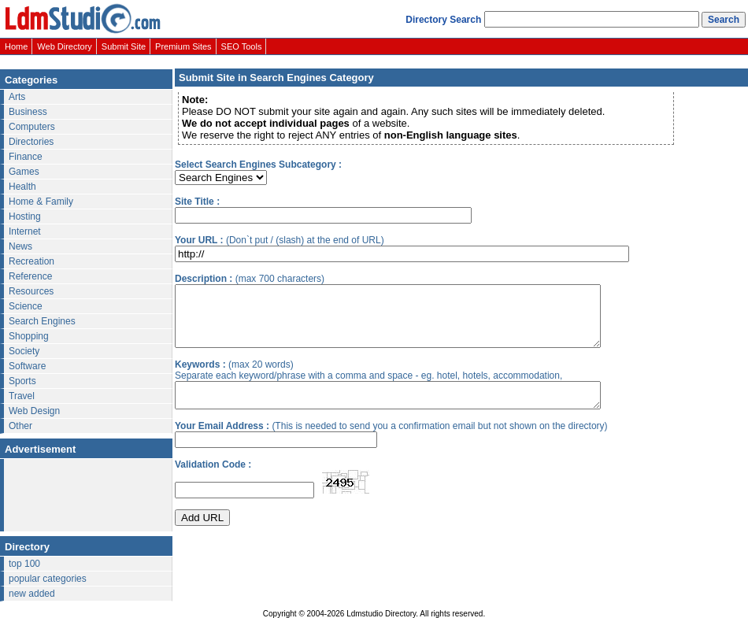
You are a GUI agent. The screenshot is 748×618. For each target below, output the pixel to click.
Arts (17, 96)
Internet (25, 231)
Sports (22, 381)
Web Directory (64, 46)
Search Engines (42, 321)
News (20, 246)
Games (24, 171)
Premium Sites (183, 46)
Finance (26, 156)
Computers (32, 126)
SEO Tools (241, 46)
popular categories (48, 578)
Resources (31, 291)
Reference (30, 276)
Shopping (29, 336)
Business (28, 111)
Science (26, 306)
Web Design (34, 410)
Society (24, 351)
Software (27, 366)
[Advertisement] (82, 496)
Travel (22, 396)
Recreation (31, 261)
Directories (31, 141)
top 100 (24, 563)
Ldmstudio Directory (381, 613)
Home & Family (41, 201)
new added (32, 593)
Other (20, 425)
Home (16, 46)
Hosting (25, 216)
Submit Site (124, 46)
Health (22, 186)
